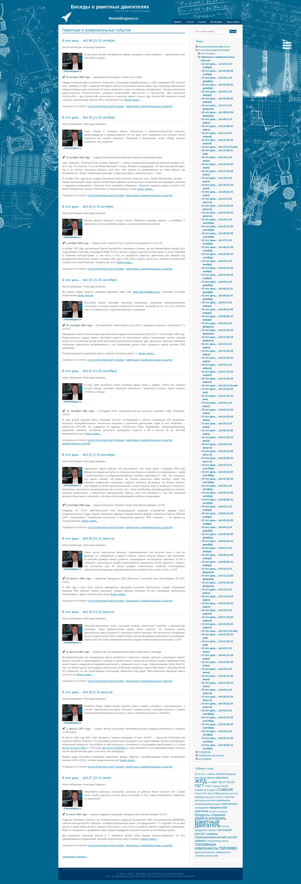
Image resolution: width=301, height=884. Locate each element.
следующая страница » (74, 856)
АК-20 (197, 774)
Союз (198, 793)
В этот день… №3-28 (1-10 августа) (87, 692)
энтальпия (211, 855)
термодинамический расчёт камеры (216, 839)
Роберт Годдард (212, 786)
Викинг (211, 777)
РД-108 (231, 782)
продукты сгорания (210, 815)
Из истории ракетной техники (106, 106)
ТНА (204, 793)
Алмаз (211, 774)
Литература (204, 752)
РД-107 (222, 782)
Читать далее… (132, 100)
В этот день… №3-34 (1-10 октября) (87, 206)
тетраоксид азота (217, 840)
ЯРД (217, 793)
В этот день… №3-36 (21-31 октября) (88, 40)
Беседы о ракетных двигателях (110, 7)
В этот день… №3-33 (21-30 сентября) (89, 280)
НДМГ (214, 782)
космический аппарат (208, 804)
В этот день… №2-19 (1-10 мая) (219, 385)
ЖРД (201, 781)
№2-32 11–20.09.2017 (114, 748)
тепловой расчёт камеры (213, 832)
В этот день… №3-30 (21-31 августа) (88, 538)
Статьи (190, 22)
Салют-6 (200, 789)
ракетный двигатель (208, 823)
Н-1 (209, 782)
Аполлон (221, 773)
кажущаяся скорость (214, 797)
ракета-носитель (210, 818)
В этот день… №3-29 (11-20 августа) (88, 612)
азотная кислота (229, 793)
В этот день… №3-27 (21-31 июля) (86, 778)
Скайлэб (225, 789)
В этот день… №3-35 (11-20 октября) (88, 117)
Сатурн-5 (212, 790)
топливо (228, 848)
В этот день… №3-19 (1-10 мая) (219, 631)
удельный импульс (205, 852)
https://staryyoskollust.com (146, 292)
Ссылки (202, 22)
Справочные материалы (211, 755)
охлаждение (201, 807)
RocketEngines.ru (123, 18)
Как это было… (209, 53)
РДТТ (199, 786)
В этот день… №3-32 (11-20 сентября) (89, 371)
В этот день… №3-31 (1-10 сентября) (88, 454)
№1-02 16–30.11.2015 (73, 748)
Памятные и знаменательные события (149, 106)
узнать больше (85, 295)
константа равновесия (218, 800)
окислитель (229, 803)
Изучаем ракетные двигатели (214, 46)
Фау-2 (210, 793)
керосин (230, 796)
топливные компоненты (206, 846)
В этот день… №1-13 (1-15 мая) (219, 147)
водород (199, 797)
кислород (200, 800)
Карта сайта (233, 22)
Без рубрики (205, 759)
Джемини (222, 777)
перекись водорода (218, 811)
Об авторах (216, 22)
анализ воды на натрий (76, 444)
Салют (225, 785)
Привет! (178, 22)
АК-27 (204, 774)
